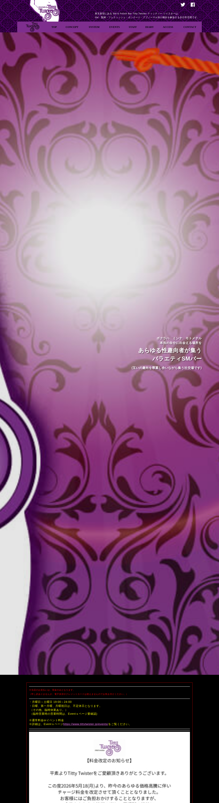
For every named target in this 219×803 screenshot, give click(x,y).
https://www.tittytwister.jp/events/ (85, 724)
